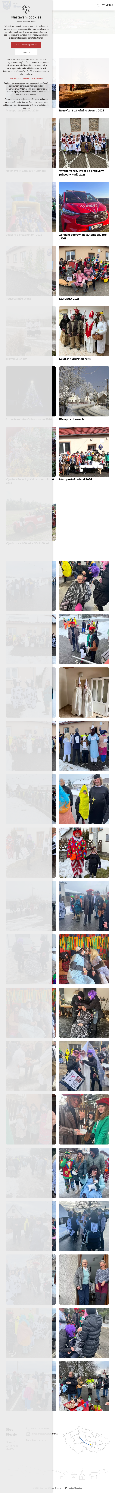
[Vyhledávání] (97, 5)
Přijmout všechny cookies (26, 44)
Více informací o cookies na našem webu (26, 78)
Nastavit (26, 52)
